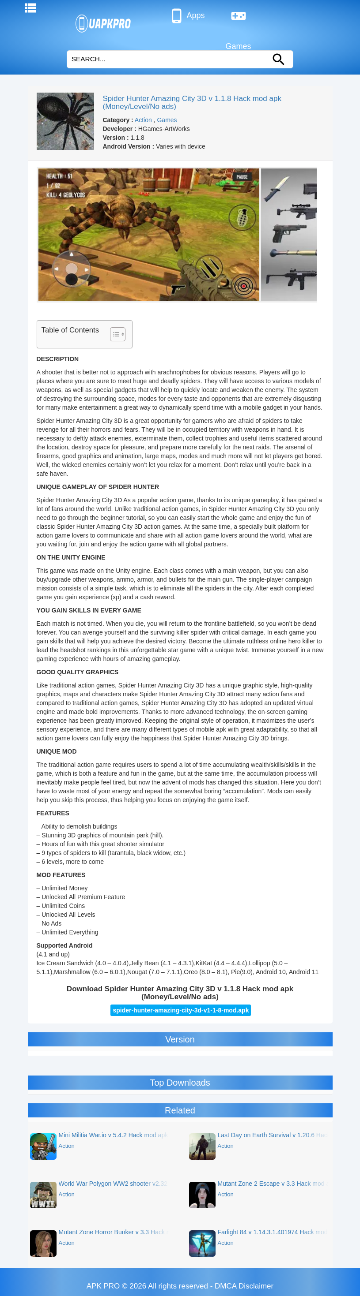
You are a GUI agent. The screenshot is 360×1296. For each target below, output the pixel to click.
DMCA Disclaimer (244, 1286)
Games (238, 19)
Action (143, 119)
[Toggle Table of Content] (113, 334)
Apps (187, 16)
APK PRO (103, 1286)
